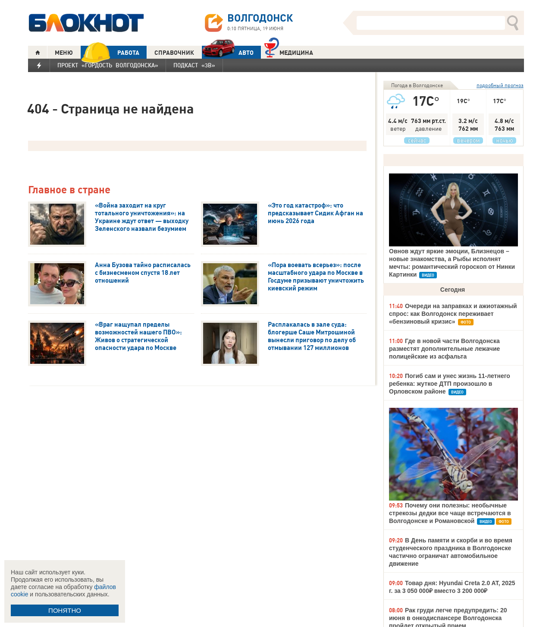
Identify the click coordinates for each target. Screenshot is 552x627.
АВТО (228, 52)
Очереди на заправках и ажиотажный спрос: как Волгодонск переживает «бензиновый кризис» (453, 313)
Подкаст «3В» (194, 65)
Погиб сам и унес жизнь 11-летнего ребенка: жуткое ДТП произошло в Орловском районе (449, 383)
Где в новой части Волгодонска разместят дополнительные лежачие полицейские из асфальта (444, 348)
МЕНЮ (64, 53)
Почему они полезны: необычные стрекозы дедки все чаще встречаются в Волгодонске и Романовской (450, 513)
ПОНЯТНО (64, 610)
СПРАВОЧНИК (174, 53)
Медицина (288, 51)
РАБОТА (110, 52)
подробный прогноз (500, 85)
